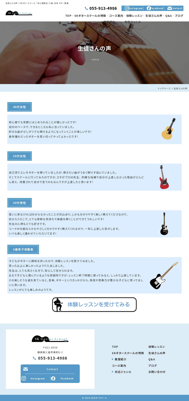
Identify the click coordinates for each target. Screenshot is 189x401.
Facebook (141, 9)
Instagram (112, 9)
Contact (170, 9)
